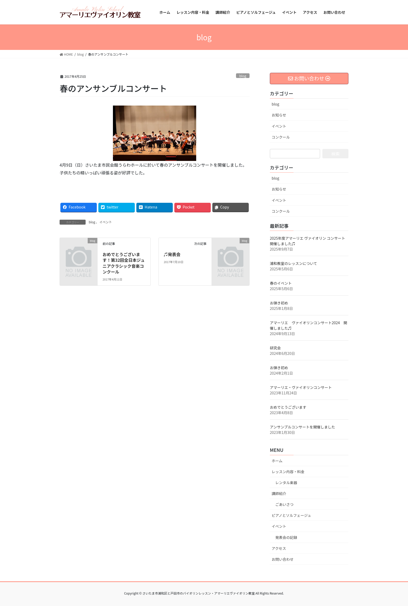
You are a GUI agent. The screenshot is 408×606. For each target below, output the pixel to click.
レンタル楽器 (286, 482)
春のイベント (281, 283)
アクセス (279, 548)
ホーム (277, 460)
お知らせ (279, 115)
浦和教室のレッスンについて (293, 263)
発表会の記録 (286, 537)
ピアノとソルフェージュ (291, 515)
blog (242, 75)
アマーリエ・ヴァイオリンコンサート (301, 387)
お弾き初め (279, 302)
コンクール (281, 137)
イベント (105, 222)
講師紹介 (279, 493)
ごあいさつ (284, 504)
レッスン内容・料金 (288, 471)
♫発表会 (172, 254)
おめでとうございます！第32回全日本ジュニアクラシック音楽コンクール (124, 263)
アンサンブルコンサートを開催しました (302, 426)
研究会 (275, 347)
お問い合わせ (283, 559)
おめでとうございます (288, 407)
